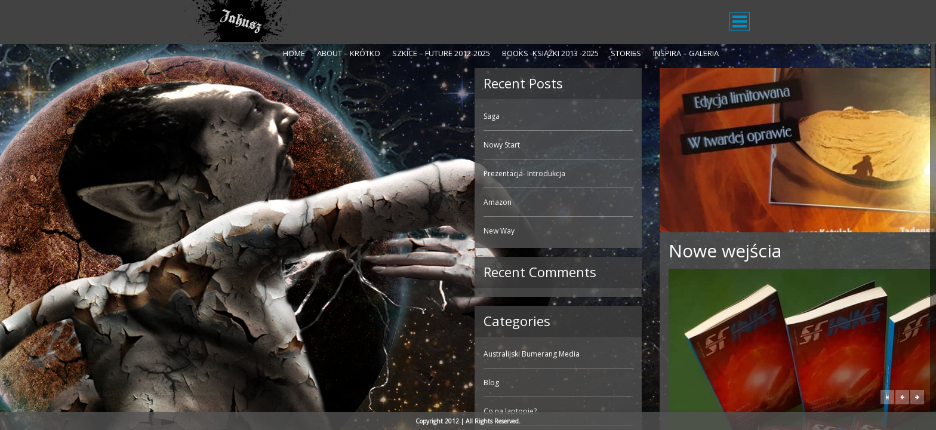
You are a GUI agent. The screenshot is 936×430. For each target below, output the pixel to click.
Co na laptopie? (217, 411)
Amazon (204, 202)
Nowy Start (208, 145)
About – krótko (348, 53)
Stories (626, 53)
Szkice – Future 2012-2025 (441, 53)
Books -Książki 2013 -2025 (550, 53)
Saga (198, 116)
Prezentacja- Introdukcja (231, 173)
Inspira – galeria (686, 53)
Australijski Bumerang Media (238, 354)
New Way (205, 231)
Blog (198, 382)
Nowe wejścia (431, 250)
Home (294, 53)
